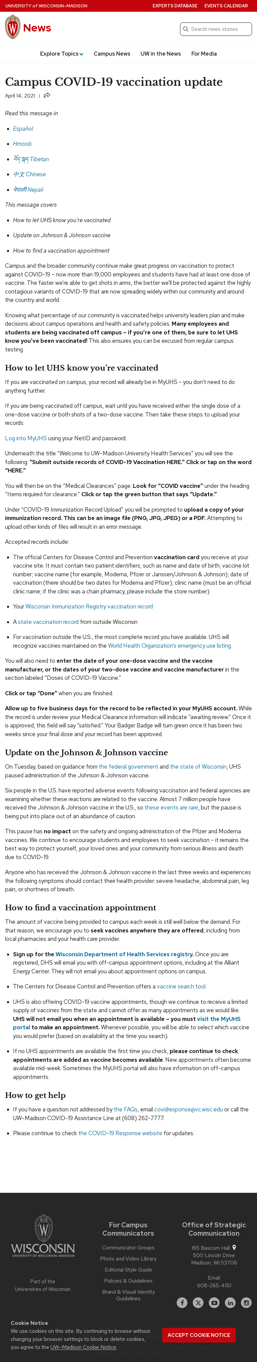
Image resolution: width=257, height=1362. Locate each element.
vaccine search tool (181, 986)
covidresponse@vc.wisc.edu (188, 1109)
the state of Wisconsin (198, 766)
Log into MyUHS (26, 438)
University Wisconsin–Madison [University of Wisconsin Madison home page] (46, 6)
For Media (204, 53)
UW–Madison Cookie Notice (83, 1347)
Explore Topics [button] (61, 53)
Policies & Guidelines (128, 1281)
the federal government (128, 766)
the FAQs (126, 1109)
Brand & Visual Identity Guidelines (128, 1295)
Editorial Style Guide (128, 1270)
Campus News (112, 53)
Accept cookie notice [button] (199, 1335)
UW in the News (161, 53)
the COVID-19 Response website (120, 1133)
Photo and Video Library (128, 1258)
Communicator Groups (128, 1247)
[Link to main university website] (43, 1236)
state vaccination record (48, 622)
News (37, 27)
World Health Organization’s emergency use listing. (170, 645)
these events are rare (171, 807)
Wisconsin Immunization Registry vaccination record (89, 606)
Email (214, 1277)
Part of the (43, 1285)
